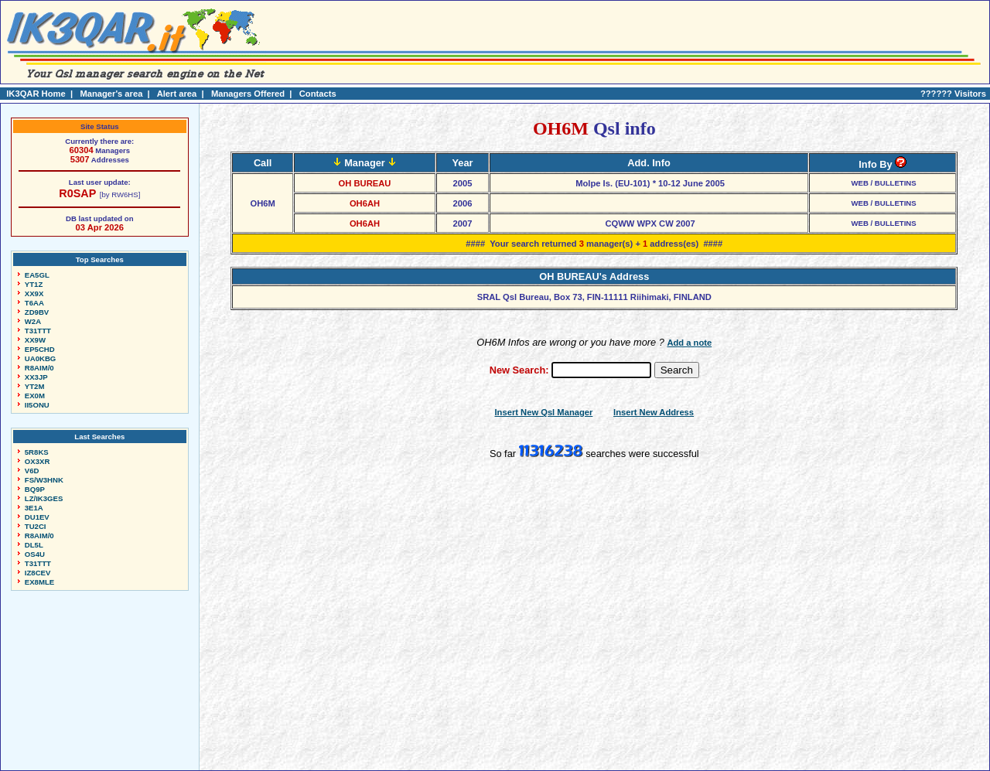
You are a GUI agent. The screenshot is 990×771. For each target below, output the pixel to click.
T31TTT (38, 330)
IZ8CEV (38, 572)
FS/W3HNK (44, 480)
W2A (33, 321)
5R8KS (37, 452)
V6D (32, 470)
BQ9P (35, 489)
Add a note (689, 342)
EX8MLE (39, 582)
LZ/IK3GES (44, 498)
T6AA (34, 303)
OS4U (35, 554)
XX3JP (36, 377)
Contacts (317, 93)
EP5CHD (40, 349)
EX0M (35, 395)
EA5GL (37, 275)
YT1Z (34, 284)
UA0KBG (40, 358)
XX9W (35, 340)
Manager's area (111, 93)
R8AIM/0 (39, 367)
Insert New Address (653, 412)
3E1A (34, 507)
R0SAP (77, 193)
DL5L (34, 545)
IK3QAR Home (35, 93)
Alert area (177, 93)
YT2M (35, 386)
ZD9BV (37, 312)
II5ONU (37, 405)
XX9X (34, 293)
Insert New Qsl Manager (544, 412)
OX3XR (37, 461)
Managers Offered (248, 93)
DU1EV (37, 517)
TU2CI (35, 526)
